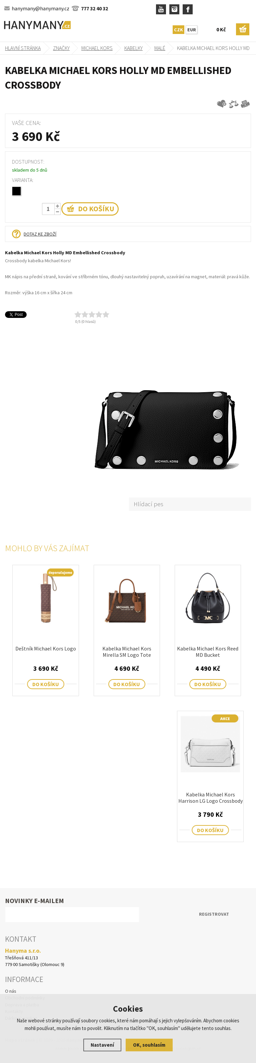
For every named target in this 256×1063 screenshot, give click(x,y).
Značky (61, 48)
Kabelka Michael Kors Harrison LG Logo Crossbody (210, 797)
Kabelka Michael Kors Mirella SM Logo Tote (126, 651)
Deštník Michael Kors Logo (45, 648)
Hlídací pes (148, 504)
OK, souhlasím (149, 1045)
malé (159, 48)
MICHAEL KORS (97, 48)
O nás (10, 991)
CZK (178, 30)
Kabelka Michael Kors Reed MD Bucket (207, 651)
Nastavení (102, 1045)
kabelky (133, 48)
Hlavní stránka (23, 48)
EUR (191, 30)
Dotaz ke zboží (40, 234)
